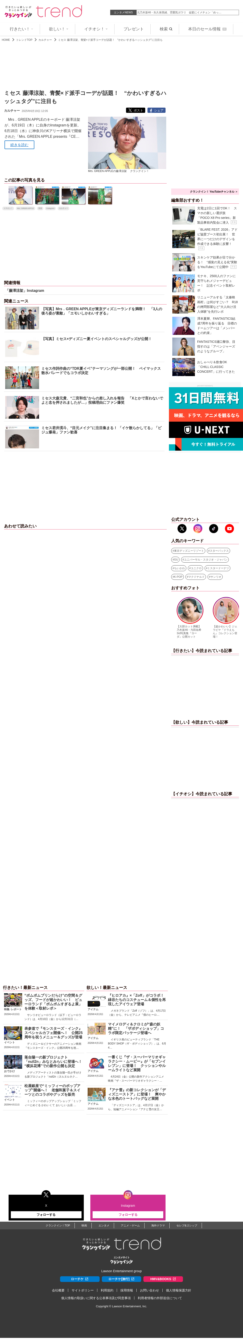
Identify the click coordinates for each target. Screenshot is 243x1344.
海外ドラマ (158, 1225)
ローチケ (80, 1279)
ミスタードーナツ (218, 568)
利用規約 (107, 1290)
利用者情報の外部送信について (160, 1298)
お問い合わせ (149, 1290)
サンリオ (215, 576)
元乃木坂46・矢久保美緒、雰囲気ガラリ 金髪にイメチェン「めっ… (179, 12)
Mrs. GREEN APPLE (25, 208)
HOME (6, 39)
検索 (166, 29)
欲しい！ (58, 29)
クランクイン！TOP (58, 1225)
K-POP (178, 576)
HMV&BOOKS (163, 1279)
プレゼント (134, 29)
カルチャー (45, 39)
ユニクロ (196, 568)
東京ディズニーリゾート (189, 550)
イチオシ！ (96, 29)
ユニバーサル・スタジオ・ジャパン (205, 559)
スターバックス (219, 550)
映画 (84, 1225)
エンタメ (103, 1225)
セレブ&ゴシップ (186, 1225)
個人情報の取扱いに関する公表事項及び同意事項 (96, 1298)
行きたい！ (21, 29)
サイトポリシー (83, 1290)
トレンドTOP (24, 39)
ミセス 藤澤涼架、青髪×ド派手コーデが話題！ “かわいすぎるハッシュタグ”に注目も (110, 39)
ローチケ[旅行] (121, 1279)
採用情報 (126, 1290)
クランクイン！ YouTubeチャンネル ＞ (214, 191)
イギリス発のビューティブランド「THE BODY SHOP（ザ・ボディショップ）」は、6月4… (137, 1043)
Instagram (50, 208)
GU (176, 559)
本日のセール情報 (207, 29)
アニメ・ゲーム (130, 1225)
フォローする (46, 1214)
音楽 (40, 208)
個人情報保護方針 (178, 1290)
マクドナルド (196, 576)
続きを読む (19, 145)
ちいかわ (179, 568)
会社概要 (58, 1290)
